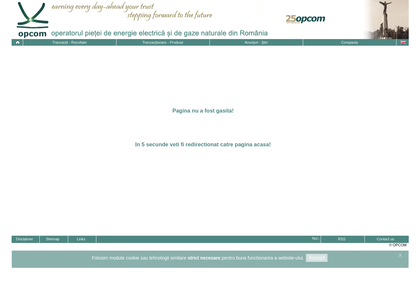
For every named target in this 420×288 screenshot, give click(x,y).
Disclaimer (24, 239)
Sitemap (52, 239)
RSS (342, 239)
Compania (349, 42)
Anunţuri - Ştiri (256, 42)
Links (81, 239)
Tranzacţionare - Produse (162, 42)
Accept (317, 258)
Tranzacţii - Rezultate (69, 42)
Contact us (385, 239)
